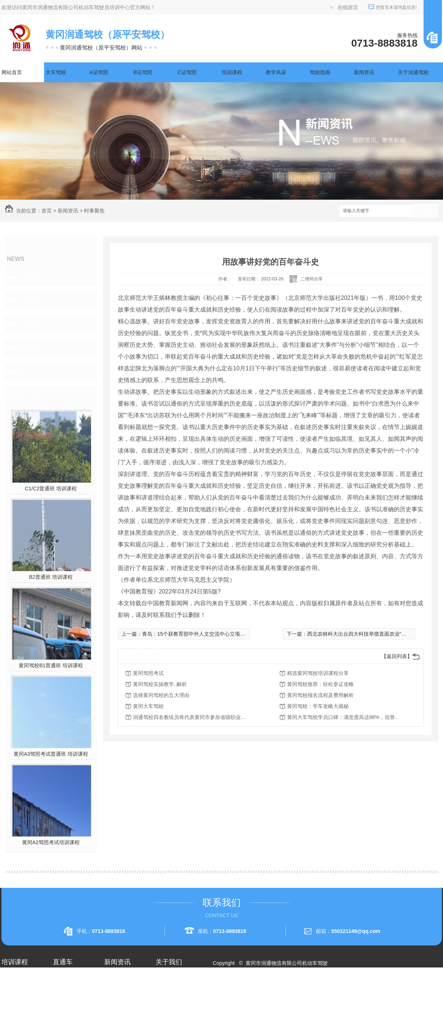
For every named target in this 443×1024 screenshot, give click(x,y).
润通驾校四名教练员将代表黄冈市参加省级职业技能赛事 (191, 717)
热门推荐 (29, 394)
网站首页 (11, 72)
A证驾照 (99, 72)
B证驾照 (143, 72)
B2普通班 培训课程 (51, 577)
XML (260, 989)
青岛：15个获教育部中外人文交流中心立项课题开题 (201, 634)
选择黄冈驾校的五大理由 (161, 695)
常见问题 (29, 324)
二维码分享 (312, 279)
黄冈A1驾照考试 (71, 991)
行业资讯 (29, 300)
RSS (246, 989)
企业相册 (166, 991)
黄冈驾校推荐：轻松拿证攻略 (320, 684)
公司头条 (29, 277)
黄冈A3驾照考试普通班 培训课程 (51, 754)
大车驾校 (56, 72)
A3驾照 (9, 1017)
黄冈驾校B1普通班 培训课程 (51, 665)
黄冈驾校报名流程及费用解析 (320, 695)
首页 (46, 211)
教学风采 (276, 72)
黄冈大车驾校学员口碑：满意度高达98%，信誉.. (342, 717)
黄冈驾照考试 (148, 673)
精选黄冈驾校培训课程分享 (318, 673)
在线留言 (348, 7)
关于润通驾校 (413, 72)
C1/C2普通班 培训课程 (51, 488)
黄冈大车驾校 (148, 706)
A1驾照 (9, 991)
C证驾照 (187, 72)
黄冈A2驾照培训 (71, 978)
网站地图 (227, 989)
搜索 (425, 211)
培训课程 (232, 72)
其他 (22, 371)
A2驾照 (9, 1004)
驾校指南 (320, 72)
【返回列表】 (396, 656)
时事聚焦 (94, 211)
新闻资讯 (364, 72)
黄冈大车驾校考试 (73, 1004)
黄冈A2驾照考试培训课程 (51, 842)
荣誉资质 (166, 1004)
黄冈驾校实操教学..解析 (160, 684)
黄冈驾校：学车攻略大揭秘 (318, 706)
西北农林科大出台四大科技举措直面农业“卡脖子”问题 (368, 634)
